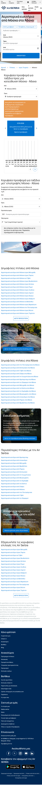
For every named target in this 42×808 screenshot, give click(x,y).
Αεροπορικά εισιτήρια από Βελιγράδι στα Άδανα (17, 385)
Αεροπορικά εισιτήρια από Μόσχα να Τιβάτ (16, 278)
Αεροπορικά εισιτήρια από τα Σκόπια (14, 484)
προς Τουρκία (23, 68)
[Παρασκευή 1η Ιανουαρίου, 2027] (27, 160)
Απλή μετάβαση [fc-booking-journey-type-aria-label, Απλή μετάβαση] (8, 27)
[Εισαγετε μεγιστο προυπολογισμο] (22, 214)
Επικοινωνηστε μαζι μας (8, 735)
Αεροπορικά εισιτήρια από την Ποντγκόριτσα (16, 492)
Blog (2, 647)
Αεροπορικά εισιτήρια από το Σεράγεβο (14, 481)
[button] (27, 26)
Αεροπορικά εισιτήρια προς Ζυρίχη (13, 570)
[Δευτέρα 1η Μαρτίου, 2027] (33, 160)
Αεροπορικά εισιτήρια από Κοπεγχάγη (14, 472)
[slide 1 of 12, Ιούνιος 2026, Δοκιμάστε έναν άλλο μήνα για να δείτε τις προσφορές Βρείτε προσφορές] (20, 128)
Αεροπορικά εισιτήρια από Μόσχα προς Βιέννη (17, 310)
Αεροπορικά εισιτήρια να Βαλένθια (13, 579)
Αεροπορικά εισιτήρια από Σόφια (12, 487)
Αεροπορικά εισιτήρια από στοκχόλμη (14, 460)
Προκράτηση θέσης (7, 662)
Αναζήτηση (21, 56)
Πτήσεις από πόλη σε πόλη (32, 773)
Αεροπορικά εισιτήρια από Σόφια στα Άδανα (16, 374)
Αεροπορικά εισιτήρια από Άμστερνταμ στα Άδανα (18, 379)
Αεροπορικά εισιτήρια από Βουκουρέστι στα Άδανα (18, 394)
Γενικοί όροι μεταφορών (8, 718)
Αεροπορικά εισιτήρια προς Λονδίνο (13, 567)
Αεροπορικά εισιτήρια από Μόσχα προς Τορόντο (18, 313)
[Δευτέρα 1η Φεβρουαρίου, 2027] (30, 160)
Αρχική (3, 68)
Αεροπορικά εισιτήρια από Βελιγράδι (14, 463)
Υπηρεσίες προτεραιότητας (9, 665)
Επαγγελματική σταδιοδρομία (10, 715)
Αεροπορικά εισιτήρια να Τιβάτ (11, 555)
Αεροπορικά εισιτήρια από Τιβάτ (12, 495)
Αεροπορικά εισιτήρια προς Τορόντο (13, 590)
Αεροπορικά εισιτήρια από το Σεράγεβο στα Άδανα (18, 391)
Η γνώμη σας (5, 697)
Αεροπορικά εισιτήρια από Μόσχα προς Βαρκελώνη (18, 305)
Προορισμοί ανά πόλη (19, 773)
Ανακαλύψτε (5, 642)
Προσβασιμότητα (6, 744)
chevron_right (35, 169)
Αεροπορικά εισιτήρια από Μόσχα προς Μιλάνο (17, 284)
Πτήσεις (12, 68)
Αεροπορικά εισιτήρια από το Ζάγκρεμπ (14, 498)
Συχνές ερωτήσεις (6, 680)
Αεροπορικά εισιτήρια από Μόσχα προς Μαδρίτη (18, 299)
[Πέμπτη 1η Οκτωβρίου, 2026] (18, 160)
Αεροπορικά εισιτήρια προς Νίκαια (13, 576)
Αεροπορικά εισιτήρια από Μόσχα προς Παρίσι (17, 275)
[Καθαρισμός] (38, 36)
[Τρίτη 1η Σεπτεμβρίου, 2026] (15, 160)
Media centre (5, 709)
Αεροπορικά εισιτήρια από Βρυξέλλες (14, 466)
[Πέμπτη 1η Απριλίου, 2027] (36, 160)
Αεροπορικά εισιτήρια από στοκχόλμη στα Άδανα (18, 397)
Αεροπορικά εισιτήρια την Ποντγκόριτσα (15, 584)
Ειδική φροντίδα (6, 688)
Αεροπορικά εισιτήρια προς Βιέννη (13, 587)
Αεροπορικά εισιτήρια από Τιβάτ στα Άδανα (16, 371)
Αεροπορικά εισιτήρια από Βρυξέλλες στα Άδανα (18, 403)
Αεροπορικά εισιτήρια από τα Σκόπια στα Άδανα (17, 388)
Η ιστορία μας (5, 706)
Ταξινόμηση (4, 218)
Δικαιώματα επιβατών (8, 724)
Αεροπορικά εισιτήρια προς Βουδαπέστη (15, 558)
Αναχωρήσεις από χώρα (21, 778)
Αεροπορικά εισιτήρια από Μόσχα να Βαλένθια (17, 302)
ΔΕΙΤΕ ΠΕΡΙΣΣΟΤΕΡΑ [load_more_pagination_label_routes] (21, 318)
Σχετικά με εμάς (20, 2)
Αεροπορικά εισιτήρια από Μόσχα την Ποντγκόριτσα (19, 307)
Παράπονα (4, 694)
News (2, 712)
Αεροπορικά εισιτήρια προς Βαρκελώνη (14, 582)
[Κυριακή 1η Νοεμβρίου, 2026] (21, 160)
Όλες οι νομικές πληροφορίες (10, 727)
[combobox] (21, 89)
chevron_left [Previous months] (5, 128)
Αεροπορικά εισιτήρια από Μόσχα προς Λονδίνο (17, 290)
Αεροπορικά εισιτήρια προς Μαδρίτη (14, 573)
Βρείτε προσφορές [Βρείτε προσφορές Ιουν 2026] (20, 132)
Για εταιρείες (11, 2)
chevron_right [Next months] (36, 128)
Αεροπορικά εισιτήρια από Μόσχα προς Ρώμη (17, 287)
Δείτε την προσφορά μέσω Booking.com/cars (20, 438)
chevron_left (30, 169)
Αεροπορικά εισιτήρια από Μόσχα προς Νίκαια (17, 296)
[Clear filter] (39, 199)
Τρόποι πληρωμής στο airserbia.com (12, 691)
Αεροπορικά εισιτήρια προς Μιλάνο (13, 561)
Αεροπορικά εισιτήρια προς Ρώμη (12, 564)
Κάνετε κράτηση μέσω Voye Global (16, 530)
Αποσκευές (4, 659)
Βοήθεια (3, 644)
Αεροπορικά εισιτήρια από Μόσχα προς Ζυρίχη (17, 293)
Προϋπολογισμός (6, 210)
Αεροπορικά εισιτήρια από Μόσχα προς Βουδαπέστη (19, 281)
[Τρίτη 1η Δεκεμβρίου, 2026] (24, 160)
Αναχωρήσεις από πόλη (27, 775)
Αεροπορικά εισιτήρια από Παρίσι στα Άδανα (16, 400)
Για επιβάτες (3, 2)
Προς (5, 41)
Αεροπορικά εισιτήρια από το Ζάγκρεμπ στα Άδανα (18, 382)
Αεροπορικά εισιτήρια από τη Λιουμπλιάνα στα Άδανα (19, 376)
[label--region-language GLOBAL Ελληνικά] (34, 2)
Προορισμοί (5, 668)
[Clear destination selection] (37, 96)
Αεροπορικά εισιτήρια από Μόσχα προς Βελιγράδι (18, 272)
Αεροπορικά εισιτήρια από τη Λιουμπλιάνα (16, 475)
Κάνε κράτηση (24, 8)
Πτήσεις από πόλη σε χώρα (13, 775)
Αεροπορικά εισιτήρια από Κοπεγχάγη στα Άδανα (18, 368)
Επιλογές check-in (6, 683)
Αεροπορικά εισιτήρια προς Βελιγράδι (14, 549)
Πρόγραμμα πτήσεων (7, 656)
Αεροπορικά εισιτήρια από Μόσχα (13, 489)
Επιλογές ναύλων (6, 671)
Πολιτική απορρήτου (7, 721)
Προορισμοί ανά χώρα (6, 773)
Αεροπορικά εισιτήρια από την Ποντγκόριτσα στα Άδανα (20, 365)
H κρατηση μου (30, 8)
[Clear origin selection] (37, 89)
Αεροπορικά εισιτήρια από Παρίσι (13, 469)
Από (4, 35)
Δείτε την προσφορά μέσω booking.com (18, 349)
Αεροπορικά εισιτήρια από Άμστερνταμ (14, 457)
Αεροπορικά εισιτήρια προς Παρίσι (13, 552)
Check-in (37, 8)
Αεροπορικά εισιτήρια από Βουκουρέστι (15, 478)
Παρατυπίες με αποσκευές (9, 686)
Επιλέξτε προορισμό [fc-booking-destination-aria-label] (10, 43)
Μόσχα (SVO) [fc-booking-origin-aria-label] (8, 37)
